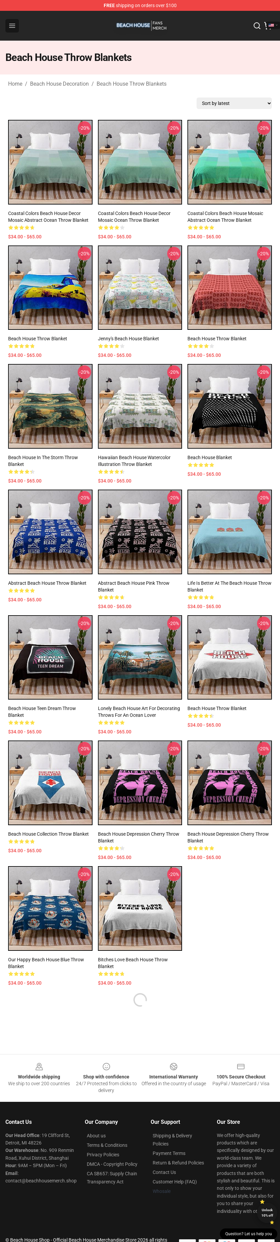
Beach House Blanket (209, 457)
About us (96, 1135)
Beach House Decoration (59, 84)
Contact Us (164, 1172)
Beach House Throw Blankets (132, 84)
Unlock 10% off (267, 1212)
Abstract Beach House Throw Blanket (47, 583)
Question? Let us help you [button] (248, 1234)
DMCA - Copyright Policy (112, 1164)
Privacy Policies (103, 1154)
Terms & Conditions (107, 1145)
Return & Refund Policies (178, 1162)
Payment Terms (169, 1153)
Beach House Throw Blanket (37, 338)
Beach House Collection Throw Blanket (48, 834)
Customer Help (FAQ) (175, 1181)
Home (15, 84)
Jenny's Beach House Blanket (128, 338)
